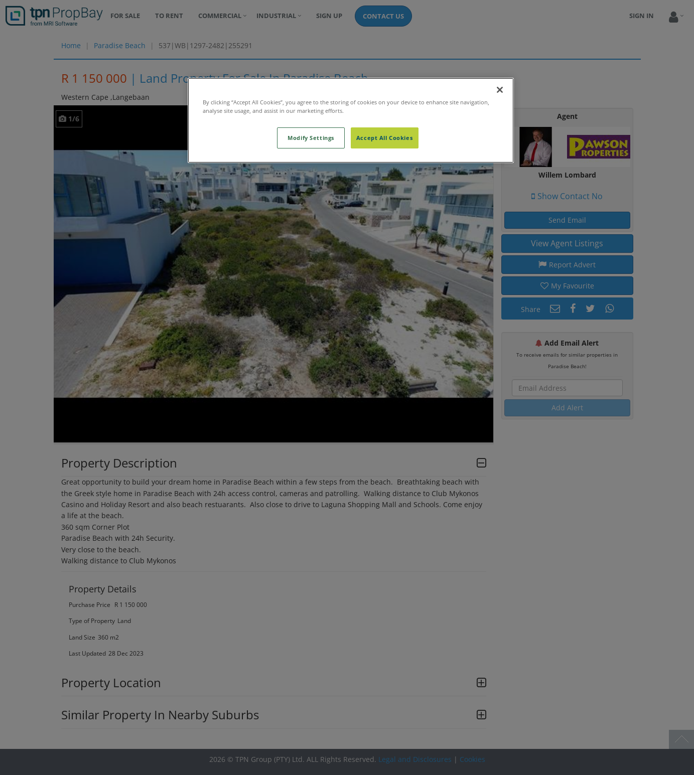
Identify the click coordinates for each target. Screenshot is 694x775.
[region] (351, 120)
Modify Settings (311, 137)
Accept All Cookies (384, 137)
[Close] (500, 90)
